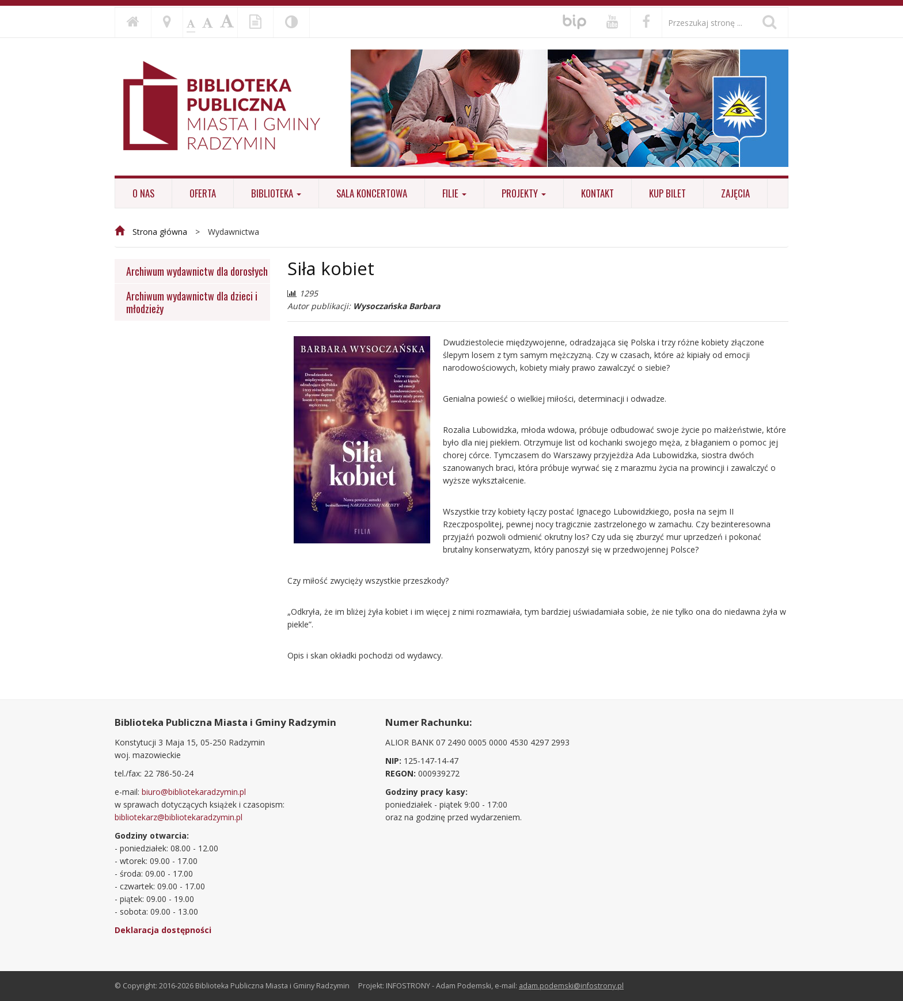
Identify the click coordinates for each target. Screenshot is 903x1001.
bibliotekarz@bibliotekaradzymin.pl (178, 817)
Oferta (202, 193)
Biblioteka (276, 193)
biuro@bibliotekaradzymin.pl (194, 791)
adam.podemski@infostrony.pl (571, 986)
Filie (454, 193)
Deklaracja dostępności (163, 929)
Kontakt (597, 193)
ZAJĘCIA (735, 193)
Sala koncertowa (371, 193)
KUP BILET (667, 193)
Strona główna (159, 231)
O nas (143, 193)
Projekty (524, 193)
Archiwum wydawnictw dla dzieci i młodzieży (191, 302)
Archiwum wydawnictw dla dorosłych (197, 271)
